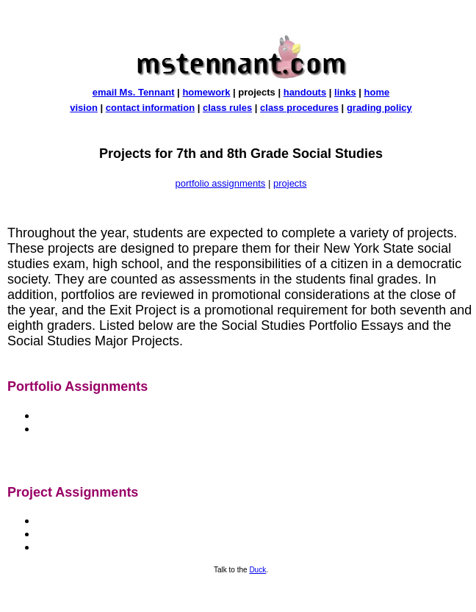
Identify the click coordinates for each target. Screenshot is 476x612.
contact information (150, 107)
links (345, 92)
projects (290, 183)
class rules (227, 107)
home (377, 92)
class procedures (299, 107)
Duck (257, 570)
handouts (305, 92)
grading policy (379, 107)
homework (206, 92)
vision (84, 107)
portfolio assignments (221, 183)
